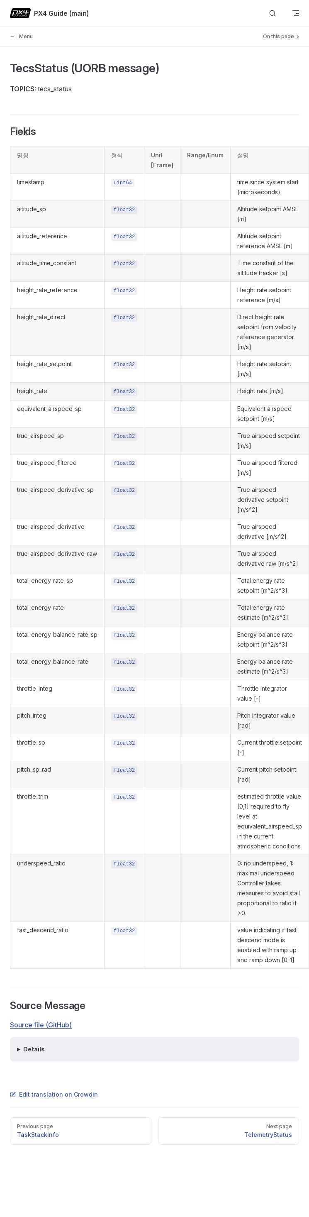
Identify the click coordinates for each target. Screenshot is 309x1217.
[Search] (272, 13)
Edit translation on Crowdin (54, 1094)
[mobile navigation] (296, 13)
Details (34, 1049)
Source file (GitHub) (41, 1025)
